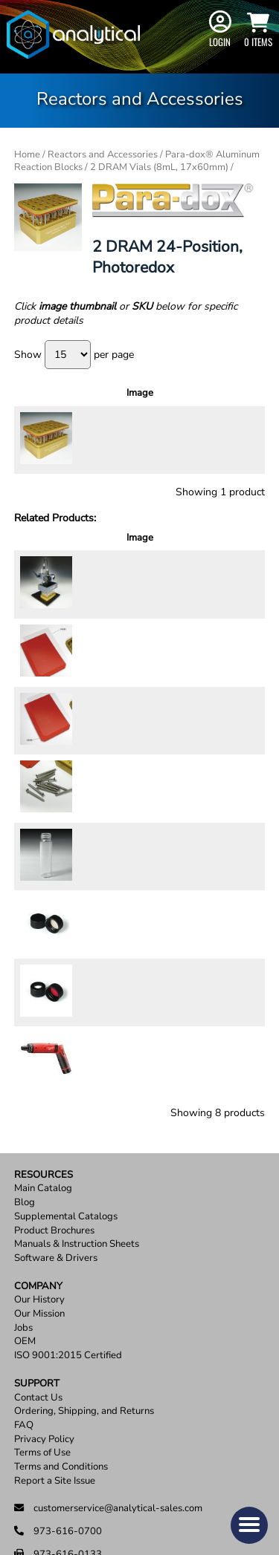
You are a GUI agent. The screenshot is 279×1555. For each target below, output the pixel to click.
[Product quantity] (193, 444)
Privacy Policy (44, 1345)
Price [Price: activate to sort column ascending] (143, 393)
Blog (24, 1109)
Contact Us (38, 1303)
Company (38, 1192)
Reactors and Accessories (103, 154)
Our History (39, 1206)
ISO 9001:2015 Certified (68, 1262)
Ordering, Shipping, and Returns (84, 1317)
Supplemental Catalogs (66, 1122)
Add (237, 438)
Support (37, 1289)
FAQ (23, 1331)
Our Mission (39, 1219)
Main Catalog (43, 1095)
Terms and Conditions (61, 1373)
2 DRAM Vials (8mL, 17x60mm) (159, 167)
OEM (25, 1248)
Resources (43, 1081)
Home (27, 154)
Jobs (23, 1234)
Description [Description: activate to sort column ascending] (86, 393)
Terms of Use (42, 1359)
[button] (249, 1525)
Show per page (74, 355)
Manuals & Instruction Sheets (76, 1150)
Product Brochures (54, 1136)
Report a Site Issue (54, 1386)
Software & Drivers (55, 1164)
